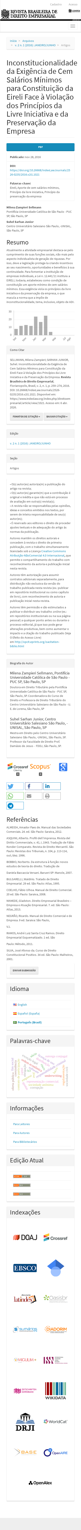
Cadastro (56, 4)
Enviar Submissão (24, 970)
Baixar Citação (57, 416)
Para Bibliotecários (25, 1142)
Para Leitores (21, 1124)
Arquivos (28, 41)
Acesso (73, 4)
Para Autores (21, 1133)
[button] (15, 786)
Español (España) (29, 1013)
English (22, 1005)
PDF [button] (40, 147)
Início (13, 41)
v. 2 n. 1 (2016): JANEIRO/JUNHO (35, 45)
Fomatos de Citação (26, 416)
